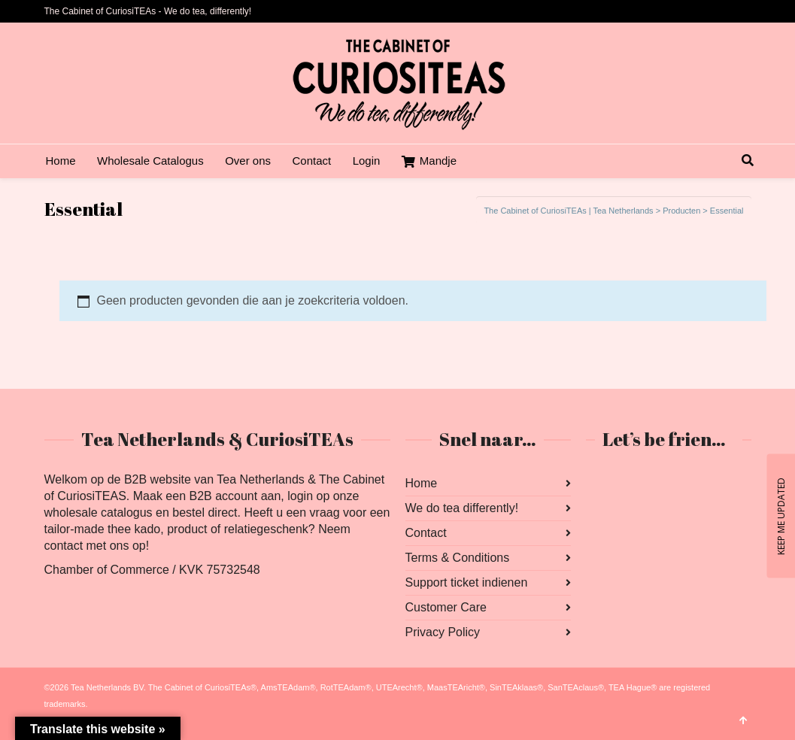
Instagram (631, 484)
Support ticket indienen (466, 582)
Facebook (598, 484)
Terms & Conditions (457, 557)
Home (421, 483)
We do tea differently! (462, 508)
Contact (426, 532)
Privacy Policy (443, 632)
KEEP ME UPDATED (780, 515)
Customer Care (446, 607)
